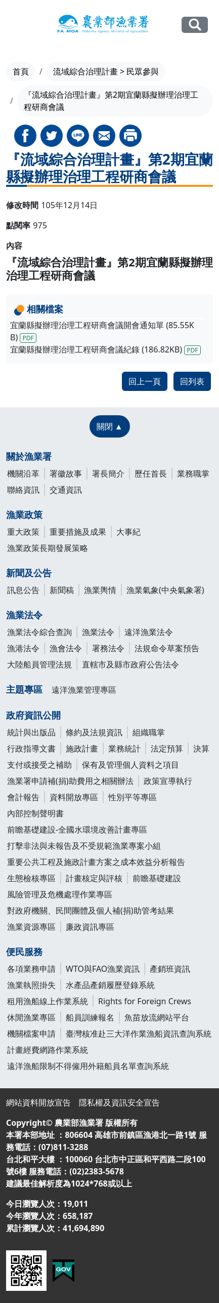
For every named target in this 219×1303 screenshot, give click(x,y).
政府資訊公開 (33, 715)
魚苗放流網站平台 (156, 1017)
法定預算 (167, 748)
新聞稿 (62, 590)
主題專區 (24, 689)
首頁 (21, 71)
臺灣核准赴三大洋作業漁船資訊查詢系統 (138, 1033)
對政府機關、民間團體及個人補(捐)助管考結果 (90, 910)
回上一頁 (144, 381)
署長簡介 (108, 473)
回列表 (192, 381)
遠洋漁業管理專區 (84, 689)
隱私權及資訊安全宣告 (119, 1102)
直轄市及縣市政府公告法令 (130, 664)
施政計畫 (82, 748)
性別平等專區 (132, 797)
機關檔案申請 (31, 1033)
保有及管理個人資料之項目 (130, 764)
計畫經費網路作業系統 (47, 1049)
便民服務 (24, 951)
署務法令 (108, 648)
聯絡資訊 (23, 489)
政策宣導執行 (168, 780)
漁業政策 (24, 514)
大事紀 (128, 531)
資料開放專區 (74, 797)
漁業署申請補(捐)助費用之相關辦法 (70, 780)
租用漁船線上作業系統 (47, 1001)
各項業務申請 (31, 968)
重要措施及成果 (78, 531)
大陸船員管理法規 (39, 664)
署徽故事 (66, 473)
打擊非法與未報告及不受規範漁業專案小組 (84, 845)
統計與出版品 (31, 732)
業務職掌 (193, 473)
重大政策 (23, 531)
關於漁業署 (29, 456)
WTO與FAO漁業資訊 (103, 968)
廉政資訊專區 (90, 926)
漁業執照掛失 (31, 985)
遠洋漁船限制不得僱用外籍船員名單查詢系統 (88, 1066)
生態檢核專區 (31, 878)
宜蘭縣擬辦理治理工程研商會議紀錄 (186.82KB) (105, 349)
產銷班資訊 (170, 968)
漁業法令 (24, 615)
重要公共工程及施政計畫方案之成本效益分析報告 (96, 861)
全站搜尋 (195, 24)
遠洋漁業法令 (148, 632)
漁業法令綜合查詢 (39, 632)
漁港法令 (23, 648)
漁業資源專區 (31, 926)
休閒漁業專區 (31, 1017)
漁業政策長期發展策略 (47, 548)
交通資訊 (66, 489)
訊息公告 (23, 590)
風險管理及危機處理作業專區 (59, 894)
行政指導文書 (31, 748)
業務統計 (124, 748)
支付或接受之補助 (39, 764)
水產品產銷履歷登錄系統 (110, 985)
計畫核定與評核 (94, 878)
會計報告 (23, 797)
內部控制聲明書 (35, 813)
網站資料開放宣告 (38, 1102)
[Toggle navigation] (17, 25)
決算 (201, 748)
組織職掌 (149, 732)
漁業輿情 (100, 590)
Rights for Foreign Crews (144, 1001)
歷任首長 (151, 473)
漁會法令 (66, 648)
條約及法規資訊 (94, 732)
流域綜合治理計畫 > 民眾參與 (106, 71)
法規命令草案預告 (167, 648)
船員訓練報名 (90, 1017)
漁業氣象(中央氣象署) (165, 590)
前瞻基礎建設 (157, 878)
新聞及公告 (29, 573)
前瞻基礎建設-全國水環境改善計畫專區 (77, 829)
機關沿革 (23, 473)
